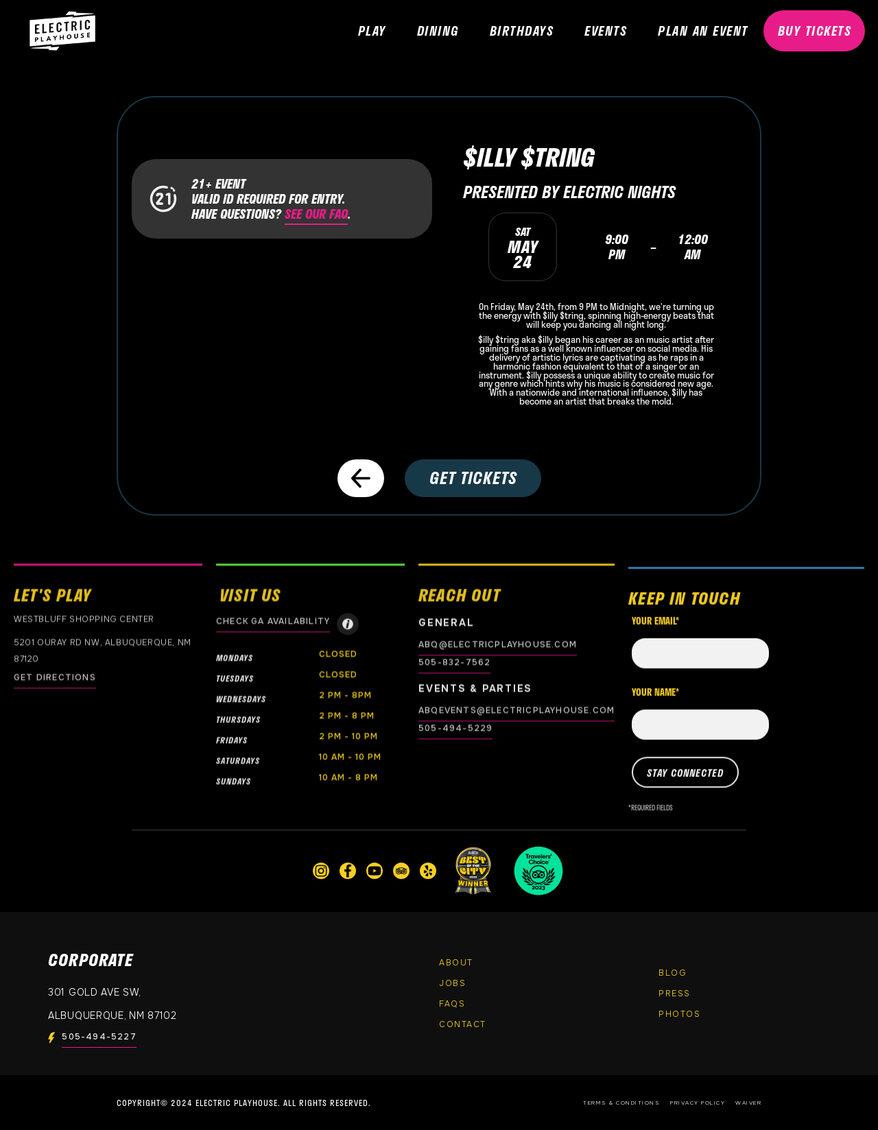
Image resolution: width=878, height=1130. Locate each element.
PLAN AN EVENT (703, 30)
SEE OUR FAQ (316, 214)
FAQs (452, 1003)
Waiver (748, 1102)
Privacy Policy (697, 1102)
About (456, 962)
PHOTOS (679, 1014)
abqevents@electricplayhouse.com (516, 710)
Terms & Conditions (621, 1102)
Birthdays (522, 30)
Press (674, 993)
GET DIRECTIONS (55, 677)
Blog (672, 972)
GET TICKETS (473, 477)
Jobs (452, 983)
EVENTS (605, 30)
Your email (655, 632)
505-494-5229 (455, 728)
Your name (655, 703)
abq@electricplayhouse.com (497, 644)
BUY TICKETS (815, 30)
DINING (438, 30)
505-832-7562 (454, 662)
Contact (462, 1024)
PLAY (372, 30)
